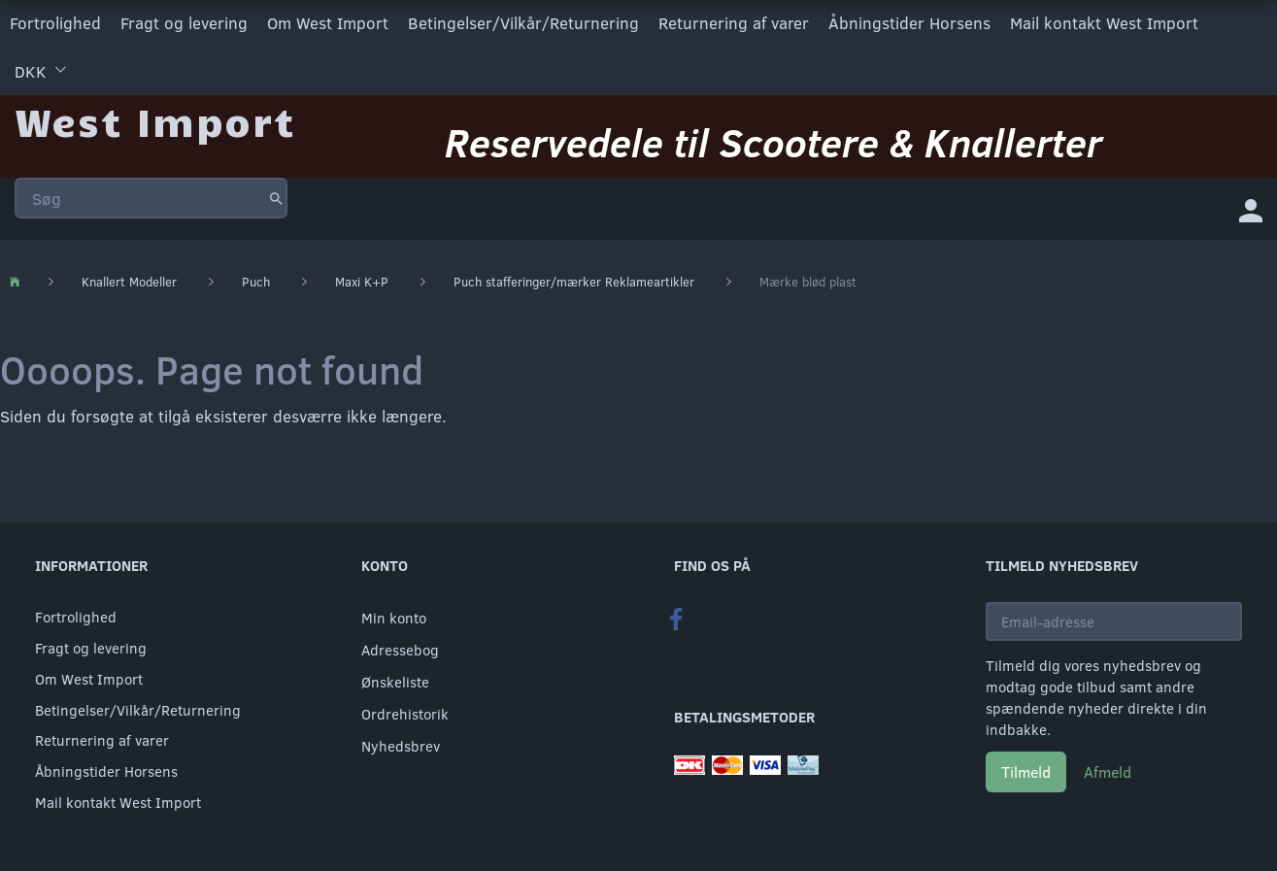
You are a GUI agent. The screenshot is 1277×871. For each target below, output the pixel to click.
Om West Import (327, 23)
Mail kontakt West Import (1104, 23)
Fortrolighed (55, 23)
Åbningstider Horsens (909, 23)
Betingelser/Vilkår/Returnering (523, 23)
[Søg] (276, 198)
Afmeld (1107, 771)
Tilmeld (1026, 771)
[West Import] (155, 121)
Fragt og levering (184, 23)
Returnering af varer (733, 23)
